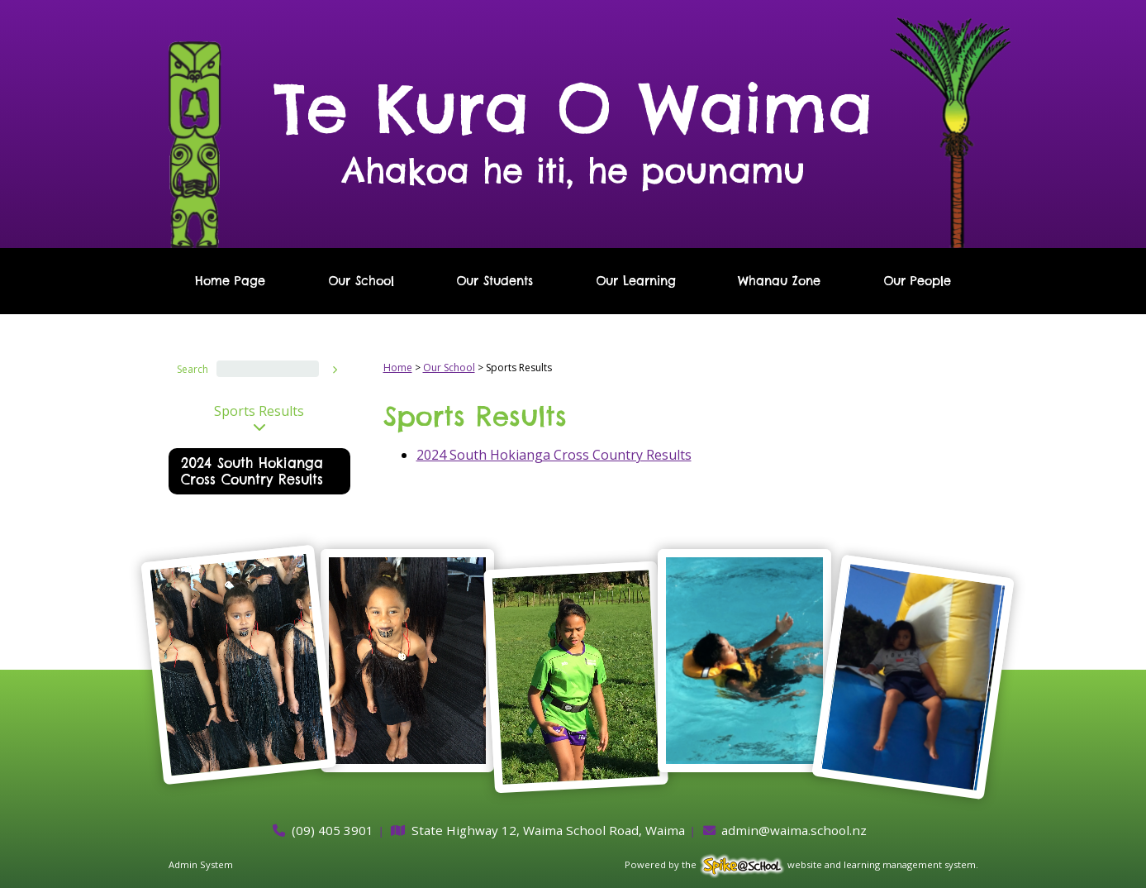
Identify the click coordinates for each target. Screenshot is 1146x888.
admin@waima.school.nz (794, 830)
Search (192, 369)
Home (397, 367)
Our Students (494, 281)
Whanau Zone (779, 281)
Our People (917, 281)
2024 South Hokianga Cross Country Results (252, 471)
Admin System (201, 864)
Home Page (230, 281)
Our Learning (636, 281)
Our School (361, 281)
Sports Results (259, 411)
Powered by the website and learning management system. (801, 864)
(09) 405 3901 (332, 830)
